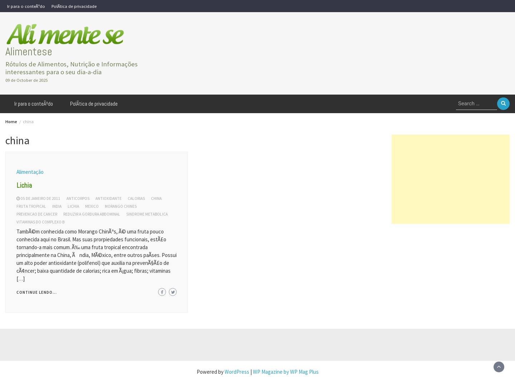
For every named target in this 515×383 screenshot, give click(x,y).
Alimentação (30, 171)
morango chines (121, 206)
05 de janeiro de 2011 (40, 198)
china (156, 198)
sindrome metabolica (147, 214)
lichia (73, 206)
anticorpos (78, 198)
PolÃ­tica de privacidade (74, 6)
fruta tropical (31, 206)
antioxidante (108, 198)
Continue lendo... (36, 292)
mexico (92, 206)
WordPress (237, 371)
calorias (136, 198)
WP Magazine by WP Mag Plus (286, 371)
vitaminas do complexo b (40, 222)
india (57, 206)
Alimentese (28, 52)
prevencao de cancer (36, 214)
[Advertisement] (451, 179)
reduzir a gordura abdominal (91, 214)
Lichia (24, 185)
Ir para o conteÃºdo (26, 6)
